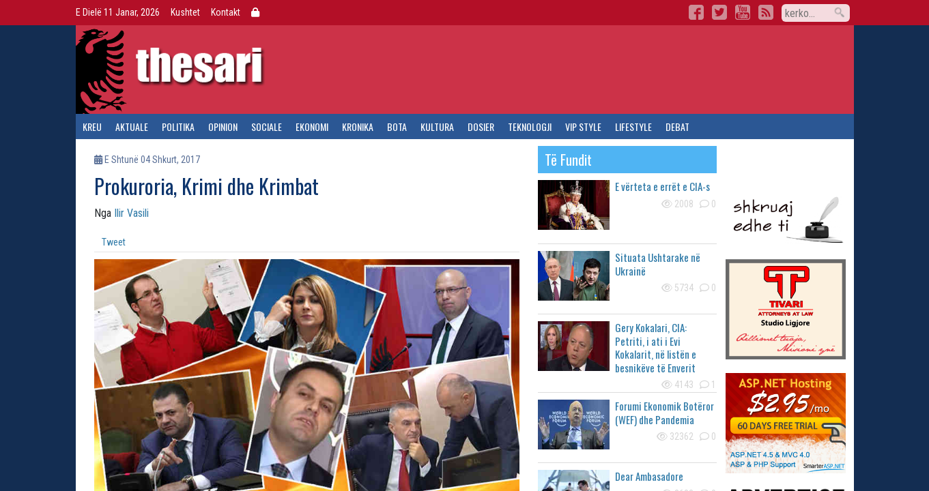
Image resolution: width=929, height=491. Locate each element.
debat (677, 126)
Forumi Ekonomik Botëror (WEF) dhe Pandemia (664, 412)
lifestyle (633, 126)
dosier (481, 126)
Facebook (696, 12)
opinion (223, 126)
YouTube (742, 12)
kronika (357, 126)
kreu (92, 126)
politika (178, 126)
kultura (437, 126)
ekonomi (312, 126)
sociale (266, 126)
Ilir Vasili (131, 213)
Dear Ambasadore (649, 475)
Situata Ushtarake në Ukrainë (657, 264)
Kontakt (225, 12)
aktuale (131, 126)
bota (397, 126)
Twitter (719, 12)
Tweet (114, 242)
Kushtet (185, 12)
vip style (583, 126)
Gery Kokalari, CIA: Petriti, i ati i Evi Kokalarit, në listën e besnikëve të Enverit (655, 347)
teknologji (530, 126)
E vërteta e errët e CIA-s (662, 186)
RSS (765, 12)
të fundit (568, 159)
